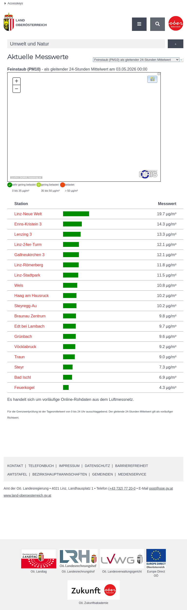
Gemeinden (102, 474)
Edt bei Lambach (29, 326)
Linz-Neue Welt (28, 214)
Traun (19, 357)
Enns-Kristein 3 (28, 224)
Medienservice (132, 474)
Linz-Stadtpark (27, 275)
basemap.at (34, 177)
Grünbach (23, 336)
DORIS (23, 177)
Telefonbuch (41, 466)
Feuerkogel (24, 387)
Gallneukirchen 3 (29, 254)
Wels (18, 285)
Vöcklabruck (25, 346)
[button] (152, 78)
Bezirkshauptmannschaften (59, 474)
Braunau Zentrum (30, 316)
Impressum (69, 466)
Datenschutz (97, 466)
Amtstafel (17, 474)
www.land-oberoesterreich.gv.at (27, 495)
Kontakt (15, 466)
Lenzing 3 (23, 234)
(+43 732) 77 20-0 (122, 488)
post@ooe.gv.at (161, 488)
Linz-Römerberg (28, 265)
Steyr (19, 367)
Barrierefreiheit (131, 466)
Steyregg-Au (25, 306)
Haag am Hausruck (31, 295)
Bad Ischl (22, 377)
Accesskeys (14, 3)
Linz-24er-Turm (28, 244)
